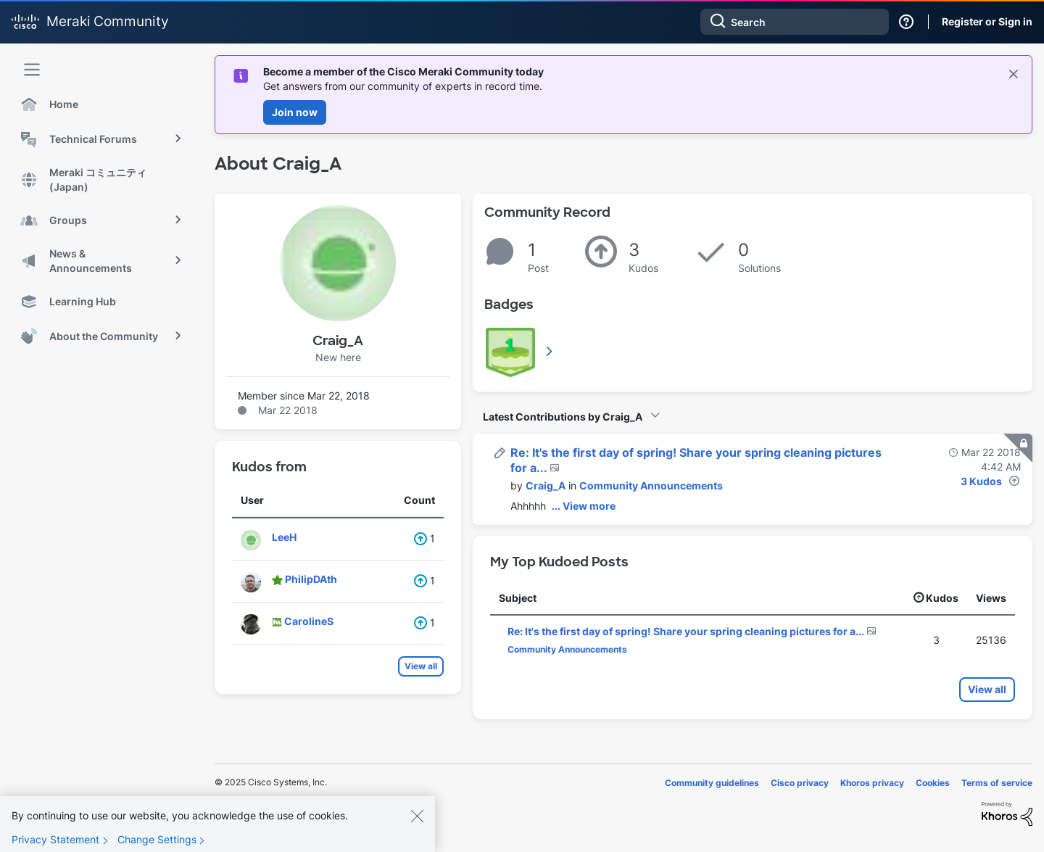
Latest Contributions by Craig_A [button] (562, 416)
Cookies (933, 782)
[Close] (417, 823)
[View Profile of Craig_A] (546, 485)
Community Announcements (651, 485)
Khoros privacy (872, 782)
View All (550, 350)
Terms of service (996, 782)
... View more (584, 506)
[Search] (794, 22)
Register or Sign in (987, 21)
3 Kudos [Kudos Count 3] (981, 481)
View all (421, 666)
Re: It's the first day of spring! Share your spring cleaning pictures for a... (687, 631)
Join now (295, 112)
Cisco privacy (800, 782)
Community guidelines (712, 782)
